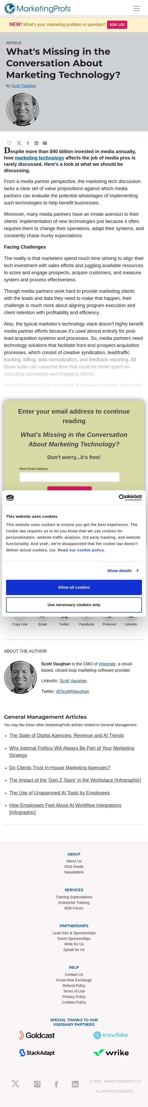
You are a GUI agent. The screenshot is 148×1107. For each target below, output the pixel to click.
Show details (119, 570)
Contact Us (74, 974)
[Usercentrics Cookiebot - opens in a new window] (119, 497)
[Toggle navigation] (137, 8)
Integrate (107, 664)
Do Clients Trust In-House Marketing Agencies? (59, 767)
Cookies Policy (74, 1002)
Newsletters (74, 872)
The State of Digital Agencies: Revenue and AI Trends (66, 735)
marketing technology (39, 158)
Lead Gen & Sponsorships (73, 933)
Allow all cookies (74, 587)
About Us (74, 861)
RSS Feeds (74, 866)
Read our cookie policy (81, 550)
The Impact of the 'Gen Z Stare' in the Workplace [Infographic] (75, 780)
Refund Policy (74, 986)
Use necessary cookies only (74, 604)
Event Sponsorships (74, 938)
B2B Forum (74, 908)
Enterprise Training (74, 902)
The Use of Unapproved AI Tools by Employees (59, 792)
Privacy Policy (73, 997)
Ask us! (117, 24)
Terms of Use (74, 991)
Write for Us (74, 944)
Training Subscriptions (74, 897)
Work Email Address (33, 469)
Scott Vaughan (23, 85)
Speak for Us (74, 950)
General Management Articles (45, 717)
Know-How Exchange (74, 980)
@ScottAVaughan (72, 691)
